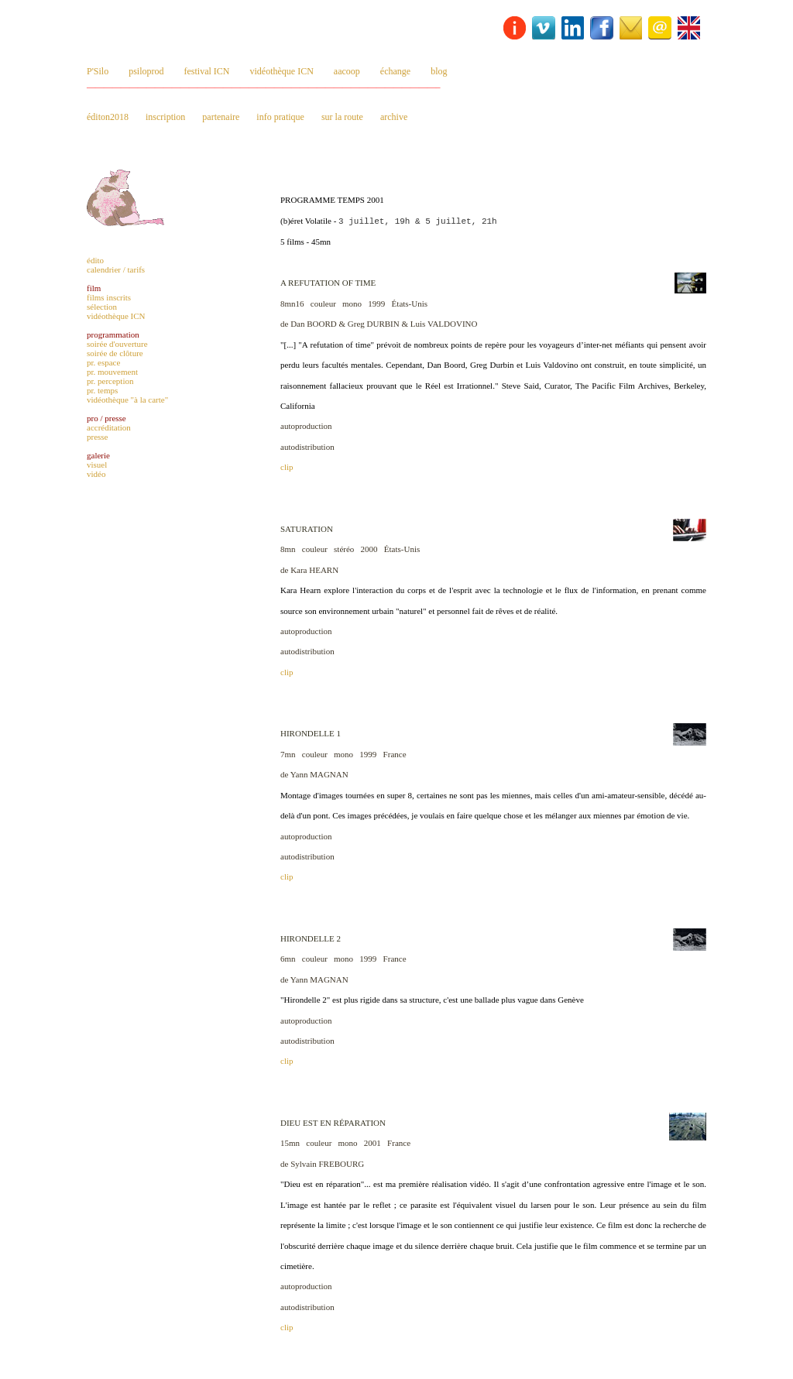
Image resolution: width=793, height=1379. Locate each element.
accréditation (109, 427)
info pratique (280, 116)
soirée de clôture (115, 353)
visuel (97, 464)
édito (95, 260)
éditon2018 (108, 116)
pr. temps (102, 390)
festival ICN (207, 71)
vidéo (96, 474)
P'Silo (97, 71)
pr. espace (103, 362)
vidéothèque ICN (282, 71)
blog (439, 71)
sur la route (342, 116)
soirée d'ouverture (117, 343)
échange (395, 71)
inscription (165, 116)
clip (287, 467)
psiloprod (146, 71)
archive (393, 116)
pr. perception (110, 381)
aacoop (347, 71)
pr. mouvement (112, 371)
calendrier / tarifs (116, 269)
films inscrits (109, 297)
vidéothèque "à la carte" (127, 399)
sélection (102, 306)
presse (97, 436)
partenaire (220, 116)
